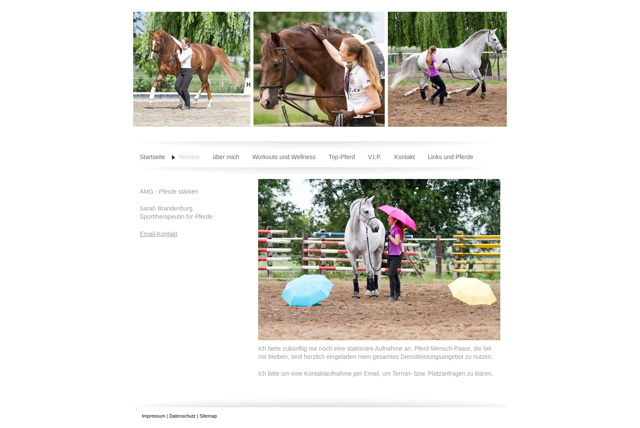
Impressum (153, 415)
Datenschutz (182, 415)
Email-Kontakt (158, 233)
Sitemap (208, 415)
